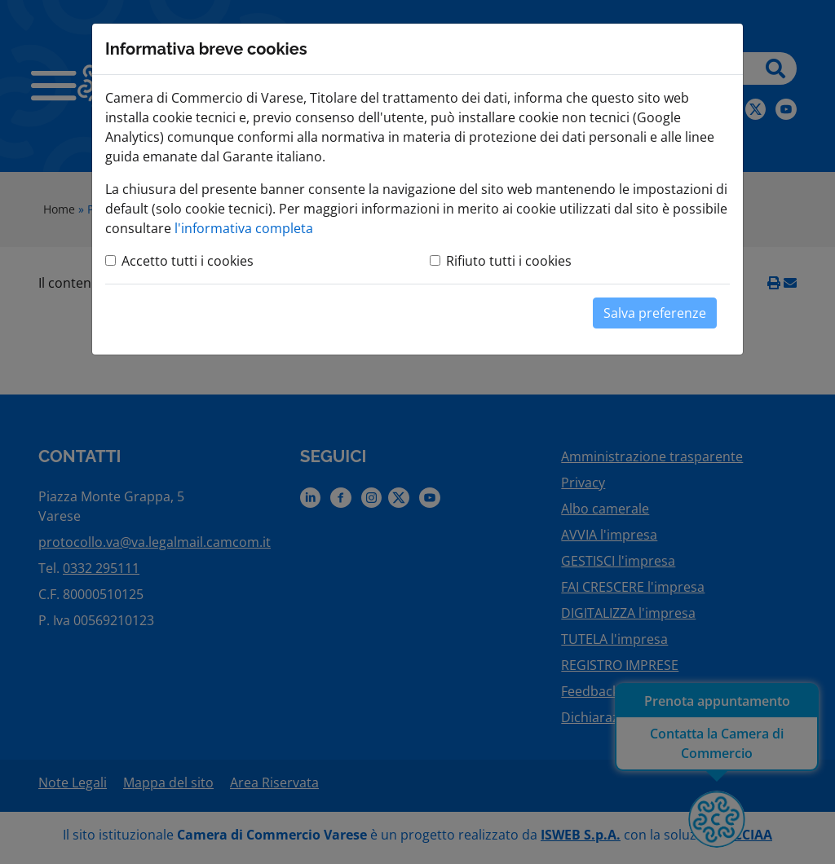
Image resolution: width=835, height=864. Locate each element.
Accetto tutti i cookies (187, 261)
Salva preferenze (654, 313)
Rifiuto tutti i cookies (509, 261)
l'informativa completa (244, 228)
